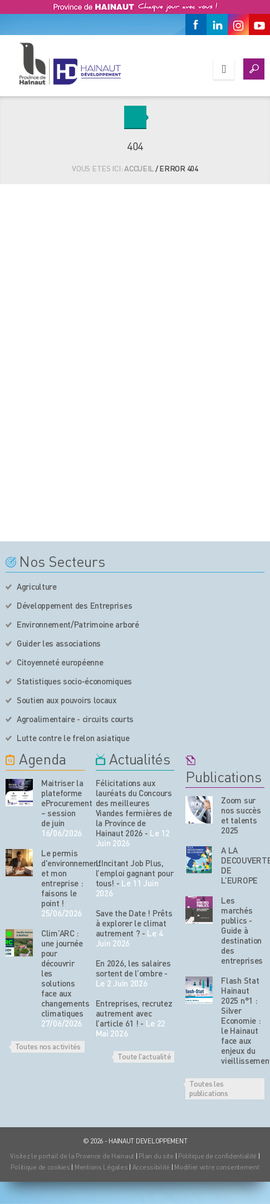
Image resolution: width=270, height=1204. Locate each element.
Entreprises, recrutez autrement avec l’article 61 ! (134, 1013)
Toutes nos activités (48, 1046)
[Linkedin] (217, 24)
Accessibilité (151, 1167)
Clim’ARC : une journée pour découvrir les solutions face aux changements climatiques (63, 973)
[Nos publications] (199, 809)
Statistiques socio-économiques (74, 681)
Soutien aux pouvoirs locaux (67, 699)
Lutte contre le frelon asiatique (73, 737)
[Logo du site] (70, 63)
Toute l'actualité (143, 1056)
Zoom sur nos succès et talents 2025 (241, 815)
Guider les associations (59, 643)
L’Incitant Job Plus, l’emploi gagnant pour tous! (135, 873)
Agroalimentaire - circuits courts (75, 718)
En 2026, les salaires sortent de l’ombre (133, 968)
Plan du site (156, 1156)
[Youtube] (259, 24)
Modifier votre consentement (216, 1167)
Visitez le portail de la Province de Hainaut (72, 1156)
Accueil (139, 168)
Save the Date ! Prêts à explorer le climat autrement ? (134, 923)
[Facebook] (196, 24)
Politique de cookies (40, 1167)
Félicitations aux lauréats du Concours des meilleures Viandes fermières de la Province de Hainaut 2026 (134, 807)
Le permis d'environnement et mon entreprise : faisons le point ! (63, 878)
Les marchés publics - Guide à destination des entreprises (242, 930)
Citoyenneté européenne (60, 662)
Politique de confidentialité (218, 1156)
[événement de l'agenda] (19, 792)
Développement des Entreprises (74, 605)
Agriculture (37, 586)
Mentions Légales (101, 1167)
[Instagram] (238, 24)
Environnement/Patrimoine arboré (78, 624)
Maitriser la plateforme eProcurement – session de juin (63, 803)
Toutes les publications (208, 1088)
